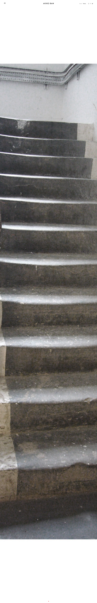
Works (84, 3)
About (80, 3)
